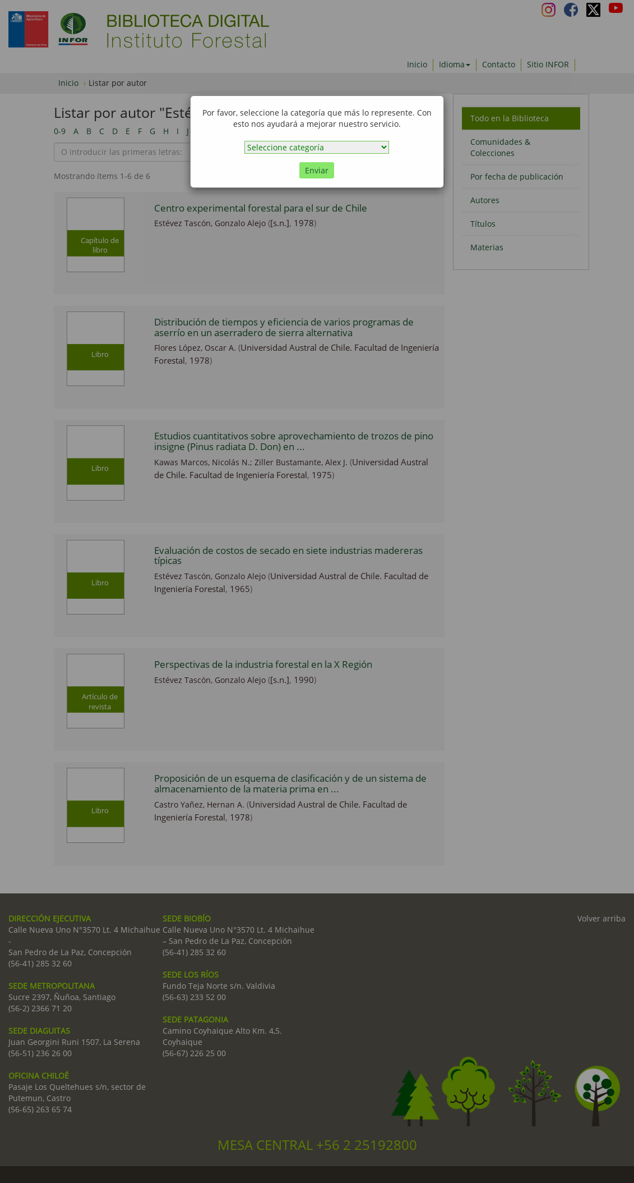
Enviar (316, 170)
